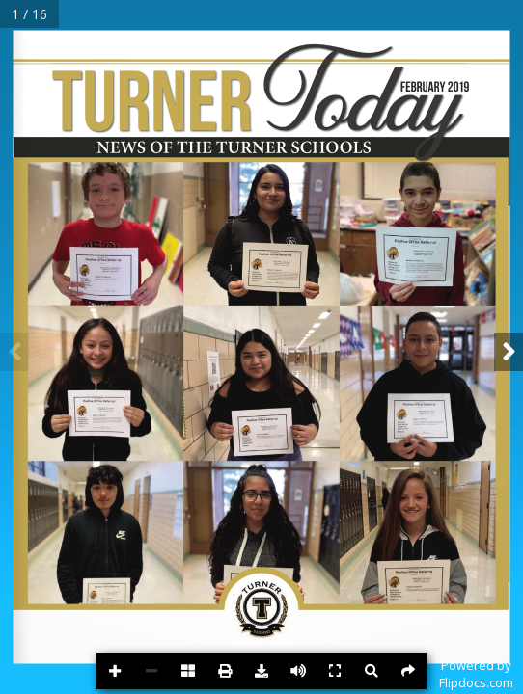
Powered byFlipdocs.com (476, 673)
